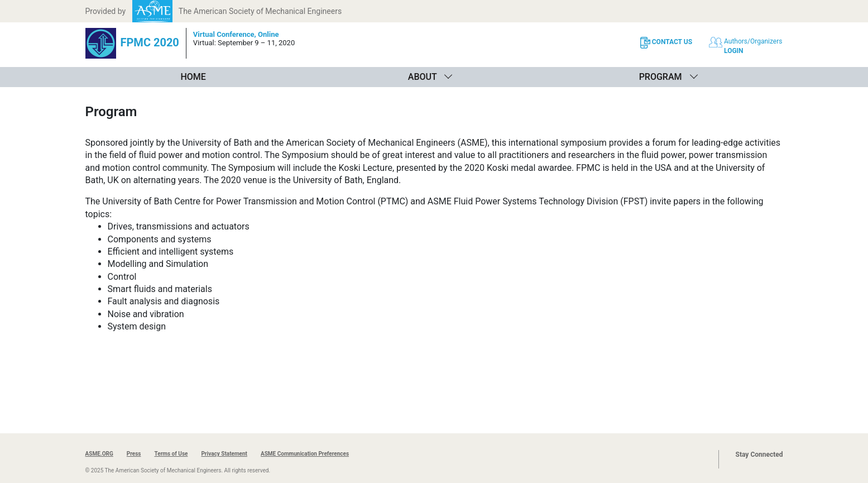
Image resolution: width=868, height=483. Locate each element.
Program (660, 76)
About (422, 76)
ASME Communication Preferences (305, 454)
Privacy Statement (224, 454)
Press (134, 454)
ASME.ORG (99, 454)
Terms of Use (171, 454)
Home (192, 76)
